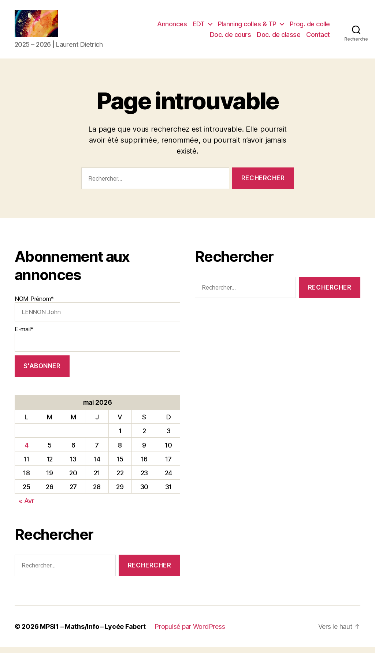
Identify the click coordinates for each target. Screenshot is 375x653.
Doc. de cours (230, 37)
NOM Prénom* (97, 314)
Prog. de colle (310, 27)
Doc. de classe (278, 37)
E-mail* (97, 344)
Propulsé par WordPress (190, 632)
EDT (199, 27)
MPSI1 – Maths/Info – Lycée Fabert (93, 632)
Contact (318, 37)
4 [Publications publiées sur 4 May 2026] (27, 451)
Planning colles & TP (247, 27)
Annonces (172, 27)
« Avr (26, 507)
